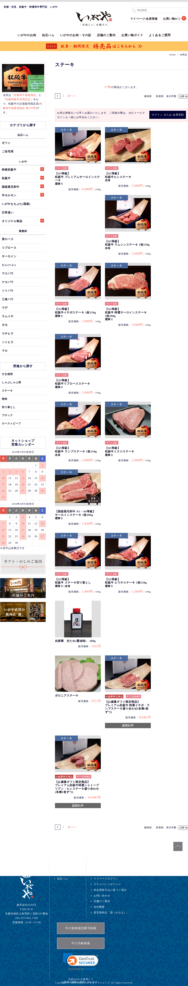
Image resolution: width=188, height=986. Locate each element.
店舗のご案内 (106, 35)
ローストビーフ (11, 423)
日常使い (8, 212)
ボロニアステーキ (66, 695)
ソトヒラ (8, 342)
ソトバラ (8, 290)
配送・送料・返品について (110, 872)
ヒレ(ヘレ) (9, 264)
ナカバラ (8, 281)
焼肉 (4, 398)
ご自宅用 (8, 151)
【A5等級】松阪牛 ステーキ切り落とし (73, 583)
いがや (23, 161)
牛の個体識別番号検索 (80, 928)
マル (5, 350)
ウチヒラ (8, 333)
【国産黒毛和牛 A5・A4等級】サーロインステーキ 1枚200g (75, 515)
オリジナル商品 (23, 221)
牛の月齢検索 (80, 943)
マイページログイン (106, 878)
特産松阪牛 (23, 169)
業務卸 (23, 231)
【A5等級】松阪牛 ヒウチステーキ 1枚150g (126, 583)
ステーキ (7, 390)
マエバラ (8, 273)
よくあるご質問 (160, 35)
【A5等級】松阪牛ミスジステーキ (119, 451)
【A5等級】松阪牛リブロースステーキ (72, 384)
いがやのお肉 (27, 35)
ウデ (5, 307)
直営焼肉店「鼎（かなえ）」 (111, 912)
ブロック (7, 415)
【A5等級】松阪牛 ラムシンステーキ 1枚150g (127, 245)
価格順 (148, 96)
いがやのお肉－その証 (75, 35)
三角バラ (8, 299)
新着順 (160, 96)
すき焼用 (7, 374)
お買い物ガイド (132, 35)
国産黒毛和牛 (23, 186)
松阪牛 (23, 178)
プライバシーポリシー (107, 884)
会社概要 (99, 906)
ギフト (6, 142)
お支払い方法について (107, 867)
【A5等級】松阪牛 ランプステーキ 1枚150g (76, 451)
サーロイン (9, 256)
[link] (80, 962)
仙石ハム (48, 35)
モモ (5, 324)
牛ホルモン (23, 195)
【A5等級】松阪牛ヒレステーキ (118, 177)
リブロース (9, 247)
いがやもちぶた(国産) (16, 203)
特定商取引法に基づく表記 (110, 889)
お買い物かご (172, 18)
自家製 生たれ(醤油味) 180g (75, 640)
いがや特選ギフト (68, 872)
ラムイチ (8, 316)
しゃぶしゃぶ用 (11, 382)
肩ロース (8, 239)
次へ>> (73, 95)
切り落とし (9, 407)
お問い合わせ (102, 895)
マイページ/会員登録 (144, 18)
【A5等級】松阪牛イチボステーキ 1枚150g (75, 312)
